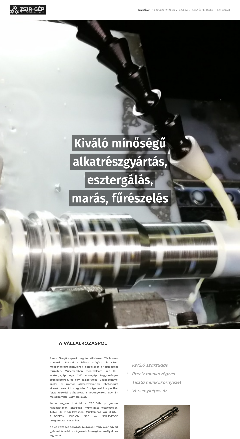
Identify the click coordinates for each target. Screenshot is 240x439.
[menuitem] (144, 10)
